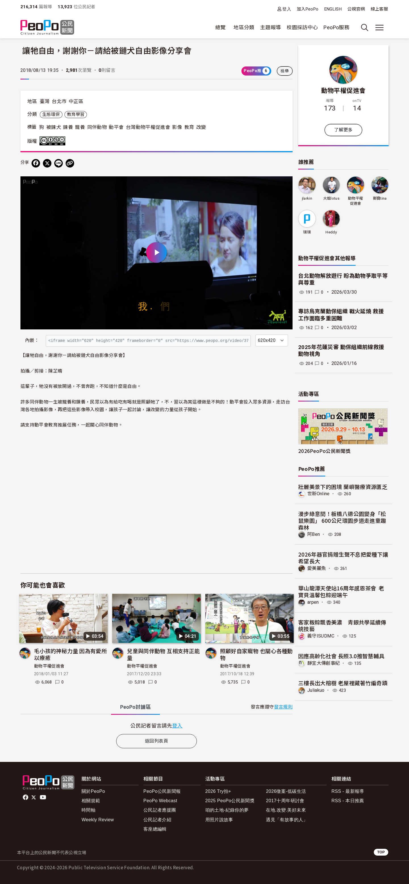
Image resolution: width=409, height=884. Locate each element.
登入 (286, 9)
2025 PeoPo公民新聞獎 (229, 800)
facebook (26, 797)
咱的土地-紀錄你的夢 (227, 810)
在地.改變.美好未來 (286, 810)
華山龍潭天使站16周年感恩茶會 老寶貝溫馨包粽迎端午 (341, 591)
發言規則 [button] (283, 707)
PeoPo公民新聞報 (162, 791)
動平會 (116, 127)
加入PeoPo (308, 9)
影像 (177, 127)
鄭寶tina (380, 198)
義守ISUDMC (321, 636)
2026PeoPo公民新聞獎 (324, 450)
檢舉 (285, 71)
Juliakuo (316, 690)
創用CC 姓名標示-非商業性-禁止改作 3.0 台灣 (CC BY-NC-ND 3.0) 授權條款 (53, 140)
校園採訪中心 (302, 27)
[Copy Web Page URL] (70, 163)
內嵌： (32, 340)
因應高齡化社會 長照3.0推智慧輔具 (341, 656)
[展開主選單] (379, 27)
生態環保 (51, 114)
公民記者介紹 (157, 819)
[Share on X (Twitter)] (47, 163)
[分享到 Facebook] (36, 163)
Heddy (331, 232)
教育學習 (75, 114)
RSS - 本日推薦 (347, 800)
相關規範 (91, 800)
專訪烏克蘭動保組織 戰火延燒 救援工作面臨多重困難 (341, 315)
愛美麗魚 (316, 568)
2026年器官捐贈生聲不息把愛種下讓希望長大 (343, 557)
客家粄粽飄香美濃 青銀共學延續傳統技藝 (342, 625)
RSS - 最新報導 (347, 791)
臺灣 (45, 101)
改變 (201, 127)
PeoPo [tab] (135, 707)
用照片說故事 (219, 819)
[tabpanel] (156, 725)
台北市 (59, 101)
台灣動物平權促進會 (148, 127)
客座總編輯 (155, 829)
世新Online (318, 493)
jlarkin (307, 198)
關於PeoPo (93, 791)
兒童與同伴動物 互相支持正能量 (163, 654)
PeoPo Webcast (160, 800)
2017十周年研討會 (285, 800)
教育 (189, 127)
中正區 (76, 101)
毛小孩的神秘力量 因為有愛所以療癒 (70, 654)
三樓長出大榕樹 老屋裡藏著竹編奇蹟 (342, 683)
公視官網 (356, 9)
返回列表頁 (156, 741)
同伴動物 (97, 127)
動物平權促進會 (49, 666)
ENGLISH (333, 9)
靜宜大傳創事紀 (323, 663)
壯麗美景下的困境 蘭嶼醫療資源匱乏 (342, 486)
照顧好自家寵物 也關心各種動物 (256, 654)
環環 (307, 232)
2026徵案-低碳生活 (286, 791)
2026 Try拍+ (218, 791)
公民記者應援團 (159, 810)
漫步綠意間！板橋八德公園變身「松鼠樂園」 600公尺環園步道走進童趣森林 (342, 520)
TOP (381, 852)
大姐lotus (331, 198)
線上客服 (379, 9)
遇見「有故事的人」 (287, 819)
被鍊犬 (53, 127)
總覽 (220, 27)
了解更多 (343, 130)
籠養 (80, 127)
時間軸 (88, 810)
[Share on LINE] (58, 163)
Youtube (43, 797)
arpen (313, 602)
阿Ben (313, 534)
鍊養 (68, 127)
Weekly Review (98, 819)
